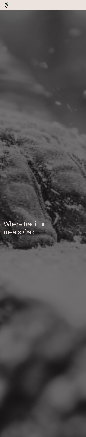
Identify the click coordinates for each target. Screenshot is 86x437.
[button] (80, 5)
